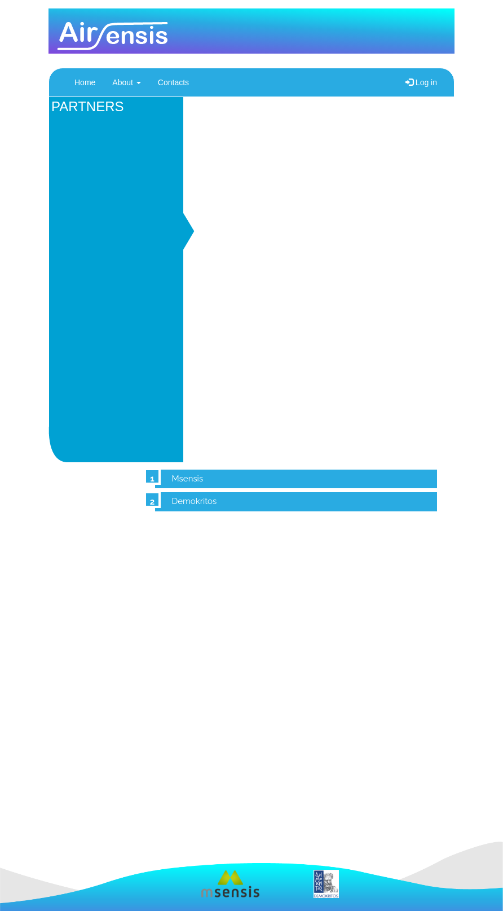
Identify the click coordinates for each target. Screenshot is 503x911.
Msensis (188, 479)
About (126, 82)
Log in (421, 82)
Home (84, 82)
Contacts (173, 82)
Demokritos (194, 501)
